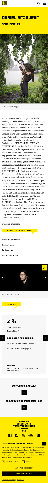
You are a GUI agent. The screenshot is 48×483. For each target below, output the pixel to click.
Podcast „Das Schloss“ (10, 255)
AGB (24, 430)
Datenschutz (24, 423)
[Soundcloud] (30, 435)
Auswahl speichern (24, 468)
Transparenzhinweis (24, 426)
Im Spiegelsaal (7, 250)
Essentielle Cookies (12, 462)
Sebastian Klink (37, 165)
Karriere (24, 428)
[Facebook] (10, 435)
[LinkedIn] (38, 435)
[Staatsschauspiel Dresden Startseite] (4, 3)
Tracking (28, 462)
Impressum (20, 480)
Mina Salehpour (19, 165)
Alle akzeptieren (24, 474)
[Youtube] (23, 435)
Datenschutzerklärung (9, 480)
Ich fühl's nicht (8, 245)
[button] (38, 3)
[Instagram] (16, 435)
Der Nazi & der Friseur (11, 240)
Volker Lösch (39, 162)
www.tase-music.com (11, 224)
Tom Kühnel (7, 165)
